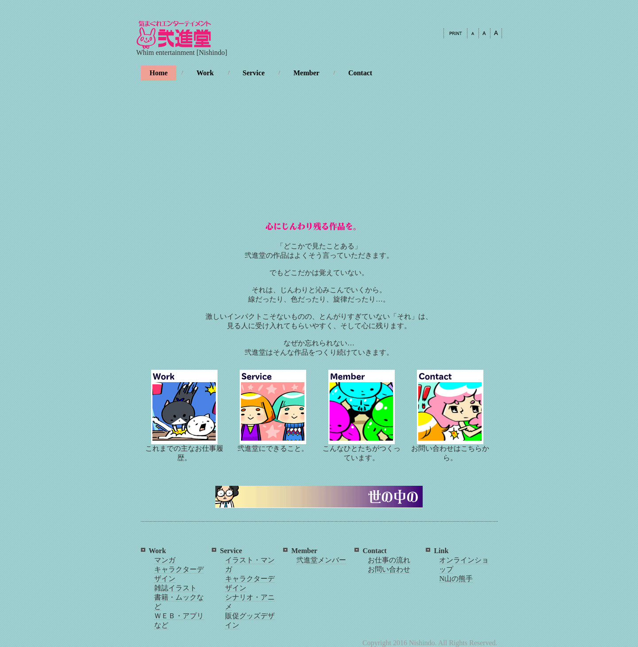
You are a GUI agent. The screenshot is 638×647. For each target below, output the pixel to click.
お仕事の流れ (389, 560)
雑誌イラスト (175, 588)
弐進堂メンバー (321, 560)
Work (205, 73)
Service (254, 73)
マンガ (164, 560)
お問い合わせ (389, 569)
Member (306, 73)
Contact (360, 73)
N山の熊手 (456, 578)
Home (159, 73)
